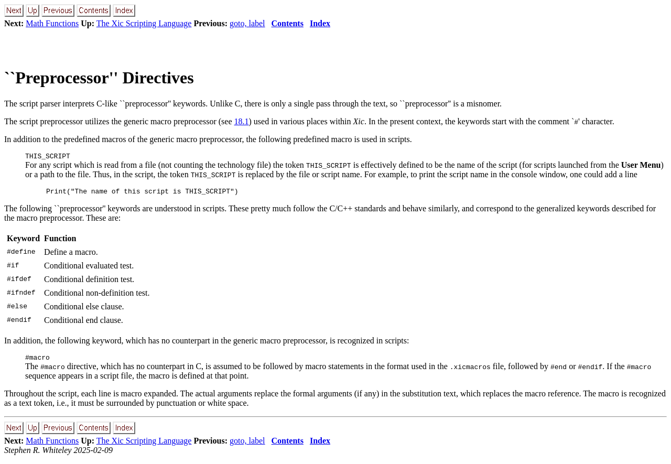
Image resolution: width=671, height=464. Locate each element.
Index (320, 23)
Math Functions (52, 23)
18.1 (241, 121)
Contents (288, 23)
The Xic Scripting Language (144, 23)
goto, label (247, 23)
